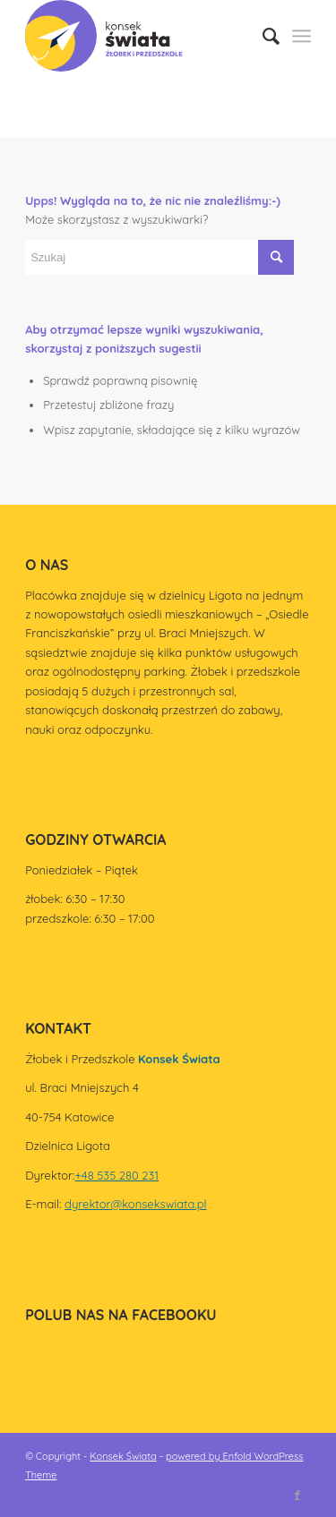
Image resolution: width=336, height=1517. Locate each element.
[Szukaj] (262, 36)
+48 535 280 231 (117, 1175)
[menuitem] (262, 36)
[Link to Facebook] (297, 1494)
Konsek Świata (123, 1456)
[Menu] (301, 35)
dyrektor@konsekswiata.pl (136, 1204)
